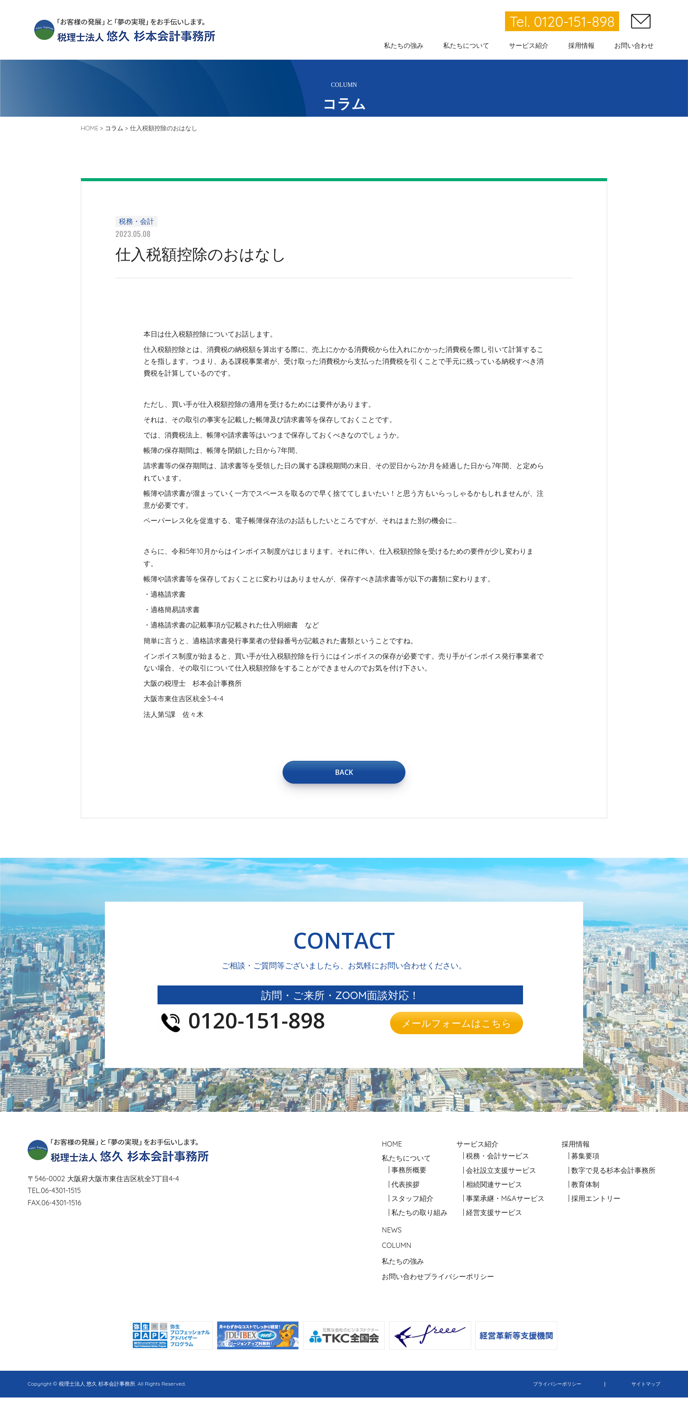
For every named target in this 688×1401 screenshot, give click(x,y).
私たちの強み (403, 1264)
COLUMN (396, 1249)
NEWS (391, 1233)
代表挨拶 (405, 1187)
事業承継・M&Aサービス (505, 1201)
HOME (392, 1147)
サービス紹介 (477, 1147)
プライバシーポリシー (459, 1279)
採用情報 (576, 1147)
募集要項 (585, 1159)
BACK (344, 773)
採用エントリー (595, 1201)
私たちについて (406, 1161)
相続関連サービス (494, 1187)
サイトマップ (644, 1387)
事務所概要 (408, 1173)
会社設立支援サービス (501, 1173)
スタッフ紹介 (412, 1201)
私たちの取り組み (419, 1215)
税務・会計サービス (497, 1159)
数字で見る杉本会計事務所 (613, 1173)
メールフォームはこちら (456, 1026)
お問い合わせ (403, 1279)
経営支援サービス (494, 1215)
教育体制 (585, 1187)
